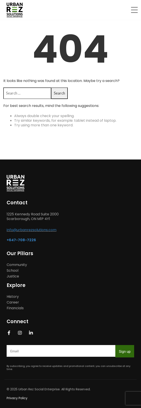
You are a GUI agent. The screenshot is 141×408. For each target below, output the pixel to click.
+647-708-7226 (21, 240)
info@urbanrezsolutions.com (31, 229)
